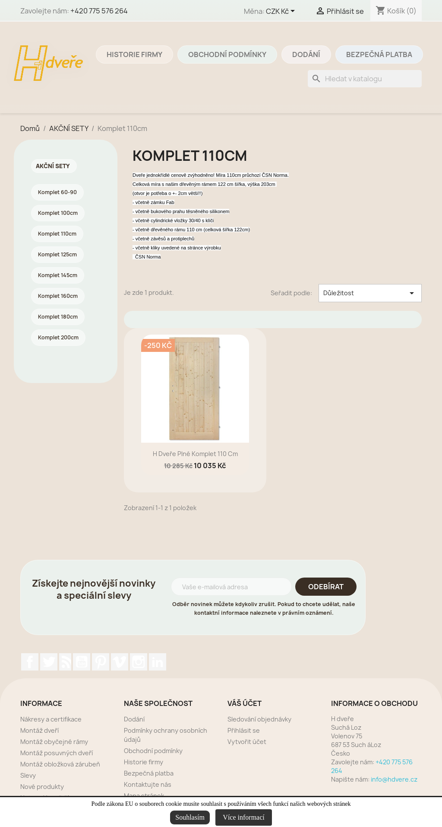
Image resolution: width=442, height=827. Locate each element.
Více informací (243, 817)
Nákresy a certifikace (51, 719)
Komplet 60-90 (57, 192)
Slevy (28, 775)
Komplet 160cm (58, 296)
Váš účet (244, 703)
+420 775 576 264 (99, 11)
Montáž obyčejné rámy (54, 742)
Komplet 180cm (58, 316)
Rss (65, 662)
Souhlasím (190, 817)
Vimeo (119, 662)
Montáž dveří (39, 730)
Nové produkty (42, 786)
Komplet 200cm (58, 337)
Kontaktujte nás (147, 784)
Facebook (29, 662)
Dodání (306, 54)
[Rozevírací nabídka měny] (282, 11)
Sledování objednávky (259, 719)
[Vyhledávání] (365, 78)
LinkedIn (157, 662)
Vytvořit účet (246, 742)
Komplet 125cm (57, 254)
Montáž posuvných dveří (56, 753)
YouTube (81, 662)
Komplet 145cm (57, 275)
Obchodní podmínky (227, 54)
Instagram (138, 662)
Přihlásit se (243, 730)
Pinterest (100, 662)
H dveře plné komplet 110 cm (195, 454)
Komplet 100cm (58, 213)
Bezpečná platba (379, 54)
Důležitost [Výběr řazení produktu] (370, 293)
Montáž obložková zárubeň (60, 764)
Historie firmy (134, 54)
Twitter (48, 662)
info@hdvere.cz (394, 779)
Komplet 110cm (57, 233)
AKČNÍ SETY (53, 166)
